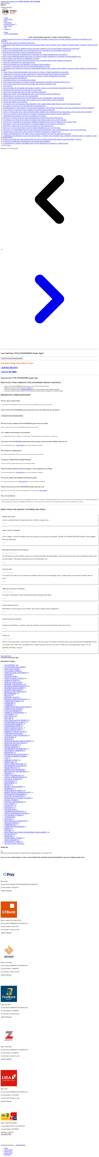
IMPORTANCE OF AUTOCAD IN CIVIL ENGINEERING (20, 96)
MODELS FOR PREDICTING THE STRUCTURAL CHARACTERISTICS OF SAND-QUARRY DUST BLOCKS (37, 134)
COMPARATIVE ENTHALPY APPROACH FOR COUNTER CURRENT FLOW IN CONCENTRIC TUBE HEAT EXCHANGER (40, 48)
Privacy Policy (8, 1153)
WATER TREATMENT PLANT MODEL (15, 102)
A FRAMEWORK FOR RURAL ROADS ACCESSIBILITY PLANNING (24, 116)
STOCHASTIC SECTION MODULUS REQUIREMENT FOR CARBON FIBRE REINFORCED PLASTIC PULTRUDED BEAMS (42, 104)
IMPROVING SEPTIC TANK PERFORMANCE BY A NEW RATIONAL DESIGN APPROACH (31, 94)
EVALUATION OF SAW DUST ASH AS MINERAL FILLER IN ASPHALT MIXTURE (29, 110)
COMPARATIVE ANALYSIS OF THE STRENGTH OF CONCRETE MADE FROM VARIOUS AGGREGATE (36, 74)
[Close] (2, 851)
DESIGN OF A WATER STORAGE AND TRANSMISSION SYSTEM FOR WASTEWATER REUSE (33, 118)
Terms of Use (8, 1151)
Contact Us (7, 29)
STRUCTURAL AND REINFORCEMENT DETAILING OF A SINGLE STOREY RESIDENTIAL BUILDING (36, 72)
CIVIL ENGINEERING (11, 34)
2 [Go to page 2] (2, 249)
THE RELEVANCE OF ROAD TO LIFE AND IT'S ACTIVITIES (22, 90)
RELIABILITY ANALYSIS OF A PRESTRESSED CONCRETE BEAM (24, 106)
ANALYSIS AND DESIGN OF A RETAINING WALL (19, 62)
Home (6, 18)
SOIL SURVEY (7, 86)
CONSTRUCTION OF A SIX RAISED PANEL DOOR (19, 80)
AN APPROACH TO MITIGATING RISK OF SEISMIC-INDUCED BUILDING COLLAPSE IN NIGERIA (35, 120)
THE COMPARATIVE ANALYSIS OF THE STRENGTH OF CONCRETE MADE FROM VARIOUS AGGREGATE (37, 60)
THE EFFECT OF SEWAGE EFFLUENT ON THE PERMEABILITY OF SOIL (26, 66)
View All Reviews (6, 656)
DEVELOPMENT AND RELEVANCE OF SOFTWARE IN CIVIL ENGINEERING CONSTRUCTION (33, 98)
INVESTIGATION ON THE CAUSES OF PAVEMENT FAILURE (21, 52)
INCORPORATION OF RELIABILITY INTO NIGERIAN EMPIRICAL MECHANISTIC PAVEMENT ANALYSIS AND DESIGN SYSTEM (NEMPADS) (48, 108)
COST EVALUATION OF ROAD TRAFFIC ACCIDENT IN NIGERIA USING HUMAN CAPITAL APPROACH (36, 114)
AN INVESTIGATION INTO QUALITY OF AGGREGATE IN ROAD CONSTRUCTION (29, 84)
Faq (5, 27)
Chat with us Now (6, 1134)
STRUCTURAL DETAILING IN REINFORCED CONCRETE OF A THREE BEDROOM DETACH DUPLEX (35, 54)
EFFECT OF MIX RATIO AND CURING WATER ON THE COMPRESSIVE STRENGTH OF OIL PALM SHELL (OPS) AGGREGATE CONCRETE (47, 112)
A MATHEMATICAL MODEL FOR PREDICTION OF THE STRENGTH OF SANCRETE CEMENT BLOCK (35, 143)
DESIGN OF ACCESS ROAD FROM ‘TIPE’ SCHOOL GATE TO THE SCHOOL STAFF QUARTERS (33, 100)
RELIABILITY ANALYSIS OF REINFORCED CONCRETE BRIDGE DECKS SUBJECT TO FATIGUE (34, 124)
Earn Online (7, 22)
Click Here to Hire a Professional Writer (11, 358)
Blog (5, 21)
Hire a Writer (8, 26)
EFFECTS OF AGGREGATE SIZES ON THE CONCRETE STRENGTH (24, 92)
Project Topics (8, 19)
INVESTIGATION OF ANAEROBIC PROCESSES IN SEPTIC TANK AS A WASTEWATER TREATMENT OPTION (38, 88)
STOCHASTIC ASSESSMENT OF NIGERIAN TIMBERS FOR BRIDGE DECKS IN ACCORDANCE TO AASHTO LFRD (39, 122)
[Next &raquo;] (49, 347)
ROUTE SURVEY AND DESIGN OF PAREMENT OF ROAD (20, 58)
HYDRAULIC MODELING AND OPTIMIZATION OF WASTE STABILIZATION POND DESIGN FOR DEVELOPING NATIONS (42, 139)
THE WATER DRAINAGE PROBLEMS (15, 78)
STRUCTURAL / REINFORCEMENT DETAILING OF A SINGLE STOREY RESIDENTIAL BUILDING (34, 76)
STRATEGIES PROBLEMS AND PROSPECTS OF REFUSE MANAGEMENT (26, 64)
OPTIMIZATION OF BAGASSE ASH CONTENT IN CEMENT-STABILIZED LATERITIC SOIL (32, 132)
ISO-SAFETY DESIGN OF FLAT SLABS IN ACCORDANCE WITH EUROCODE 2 (28, 126)
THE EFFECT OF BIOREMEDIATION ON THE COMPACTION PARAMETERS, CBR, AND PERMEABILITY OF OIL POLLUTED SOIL (44, 130)
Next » (9, 145)
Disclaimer (7, 1154)
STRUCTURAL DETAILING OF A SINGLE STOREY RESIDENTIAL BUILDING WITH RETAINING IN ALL (36, 82)
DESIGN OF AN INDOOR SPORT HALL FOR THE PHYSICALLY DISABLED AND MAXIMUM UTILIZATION (36, 50)
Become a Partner (10, 24)
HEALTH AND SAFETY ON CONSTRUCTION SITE (18, 43)
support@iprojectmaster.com (9, 1)
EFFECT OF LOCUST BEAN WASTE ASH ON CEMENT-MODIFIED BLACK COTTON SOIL (31, 128)
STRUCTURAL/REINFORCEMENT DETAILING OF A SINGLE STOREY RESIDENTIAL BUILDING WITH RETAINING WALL (41, 56)
